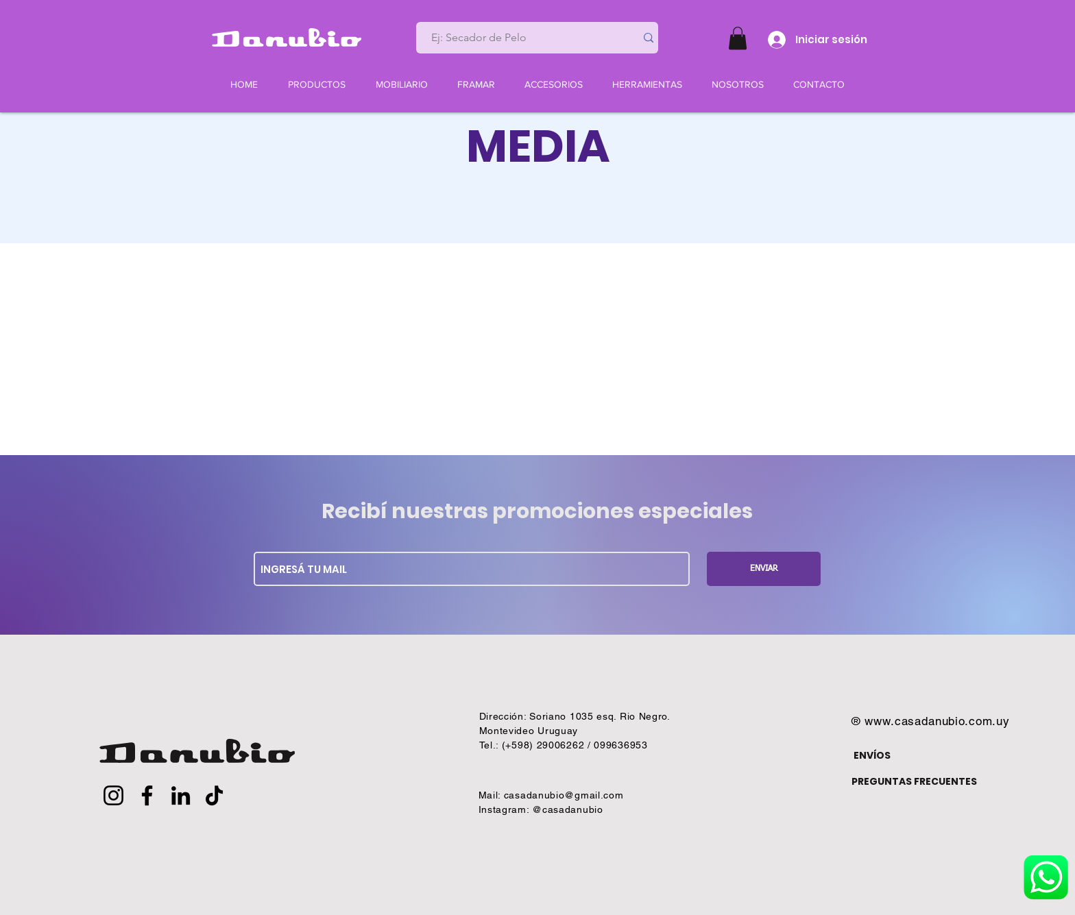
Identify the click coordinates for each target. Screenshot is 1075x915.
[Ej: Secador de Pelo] (520, 37)
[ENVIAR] (764, 569)
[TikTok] (214, 795)
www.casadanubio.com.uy (937, 721)
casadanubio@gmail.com (564, 795)
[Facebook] (147, 795)
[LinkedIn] (180, 795)
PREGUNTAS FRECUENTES (914, 781)
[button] (737, 38)
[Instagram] (113, 795)
